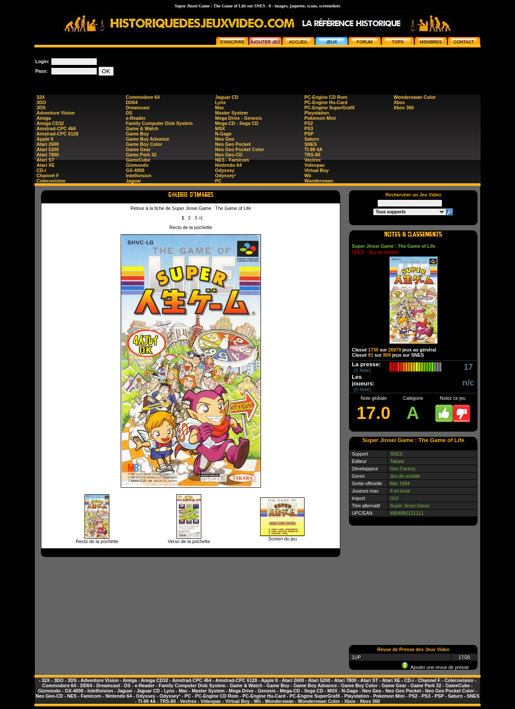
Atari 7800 (48, 154)
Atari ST (45, 159)
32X (41, 97)
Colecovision (51, 180)
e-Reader (136, 118)
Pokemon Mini (319, 118)
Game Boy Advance (147, 139)
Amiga (44, 118)
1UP (356, 657)
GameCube (138, 159)
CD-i (41, 170)
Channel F (48, 175)
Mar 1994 (400, 483)
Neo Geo (224, 139)
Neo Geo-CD (229, 154)
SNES (310, 144)
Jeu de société (405, 476)
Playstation (316, 112)
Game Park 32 (141, 154)
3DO (41, 102)
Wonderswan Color (414, 97)
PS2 (308, 123)
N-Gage (223, 133)
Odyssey (224, 170)
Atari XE (45, 165)
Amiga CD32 (50, 123)
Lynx (220, 102)
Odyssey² (225, 175)
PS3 (308, 128)
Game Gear (138, 149)
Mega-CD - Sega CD (236, 123)
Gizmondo (137, 165)
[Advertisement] (322, 67)
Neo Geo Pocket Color (239, 149)
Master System (231, 112)
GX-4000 (135, 170)
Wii (307, 175)
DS (129, 112)
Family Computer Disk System (159, 123)
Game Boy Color (144, 144)
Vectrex (312, 159)
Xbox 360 (403, 107)
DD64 (132, 102)
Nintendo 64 (228, 165)
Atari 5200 (48, 149)
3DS (41, 107)
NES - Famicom (232, 159)
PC (218, 180)
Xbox (399, 102)
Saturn (311, 139)
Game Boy (137, 133)
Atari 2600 (48, 144)
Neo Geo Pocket (233, 144)
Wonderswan (318, 180)
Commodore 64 (143, 97)
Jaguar (133, 180)
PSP (308, 133)
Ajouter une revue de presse (435, 667)
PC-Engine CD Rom (325, 97)
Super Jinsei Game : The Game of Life (393, 246)
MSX (220, 128)
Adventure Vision (56, 112)
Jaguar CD (226, 97)
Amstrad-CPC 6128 (57, 133)
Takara (397, 461)
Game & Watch (142, 128)
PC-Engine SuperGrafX (329, 107)
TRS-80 (312, 154)
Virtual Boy (316, 170)
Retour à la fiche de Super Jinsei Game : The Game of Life (190, 208)
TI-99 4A (313, 149)
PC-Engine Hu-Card (325, 102)
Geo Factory (403, 468)
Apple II (45, 139)
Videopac (314, 165)
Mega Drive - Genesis (238, 118)
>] (200, 217)
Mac (219, 107)
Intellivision (139, 175)
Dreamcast (138, 107)
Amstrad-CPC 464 (56, 128)
